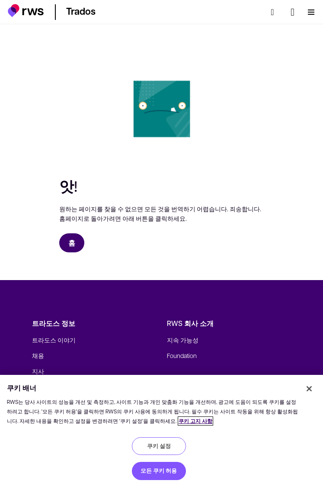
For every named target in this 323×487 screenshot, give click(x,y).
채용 (38, 355)
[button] (26, 10)
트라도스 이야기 (54, 340)
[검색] (275, 12)
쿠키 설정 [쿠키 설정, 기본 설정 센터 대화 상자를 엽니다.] (159, 446)
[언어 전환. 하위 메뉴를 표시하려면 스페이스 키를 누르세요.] (292, 12)
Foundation (182, 355)
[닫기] (309, 388)
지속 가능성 (182, 340)
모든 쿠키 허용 (159, 470)
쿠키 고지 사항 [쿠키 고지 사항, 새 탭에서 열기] (195, 421)
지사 (38, 371)
